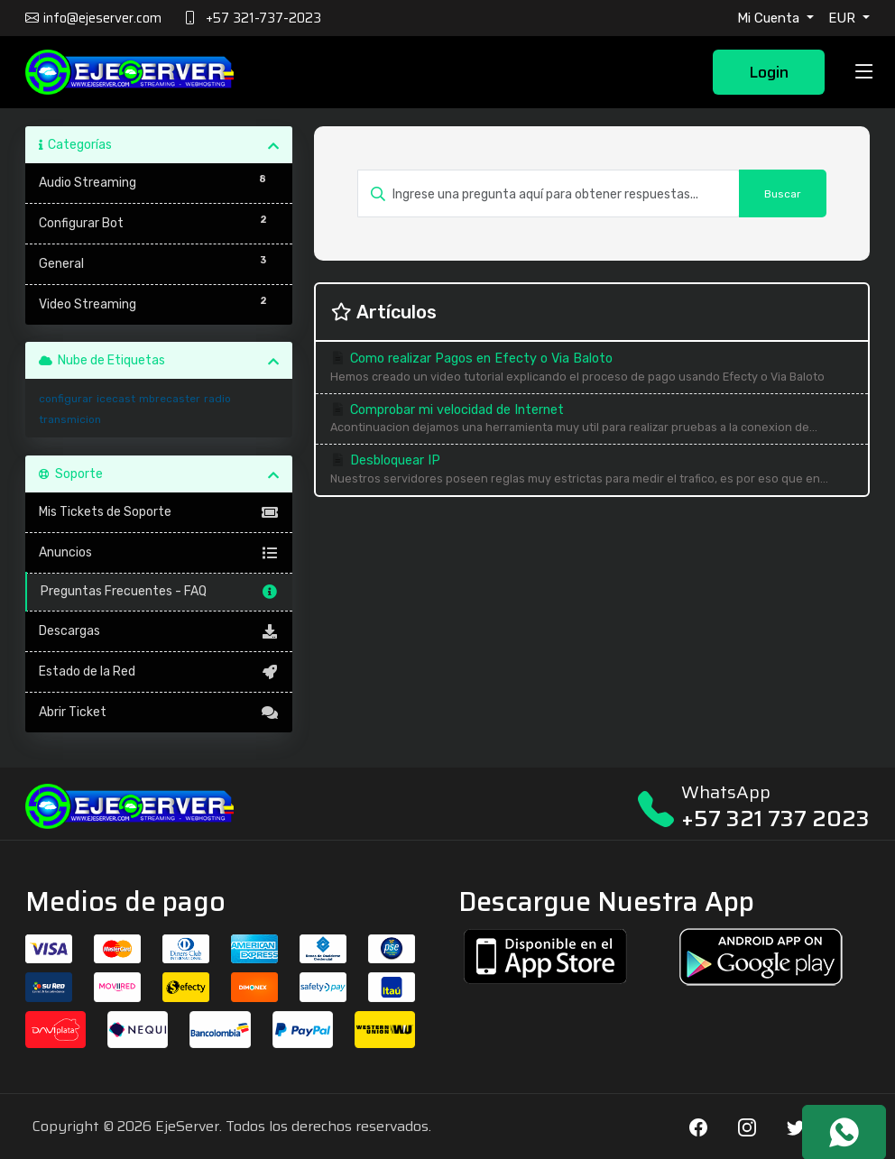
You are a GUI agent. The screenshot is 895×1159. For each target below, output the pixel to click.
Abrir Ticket (159, 712)
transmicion (70, 419)
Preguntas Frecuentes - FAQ (160, 591)
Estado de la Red (159, 672)
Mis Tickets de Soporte (159, 512)
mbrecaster (169, 398)
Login (769, 72)
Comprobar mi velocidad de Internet (591, 419)
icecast (116, 398)
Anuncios (159, 553)
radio (217, 398)
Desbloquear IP (591, 470)
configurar (66, 398)
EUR (843, 18)
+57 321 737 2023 (775, 818)
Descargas (159, 631)
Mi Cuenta (770, 18)
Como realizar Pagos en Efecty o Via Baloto (591, 368)
